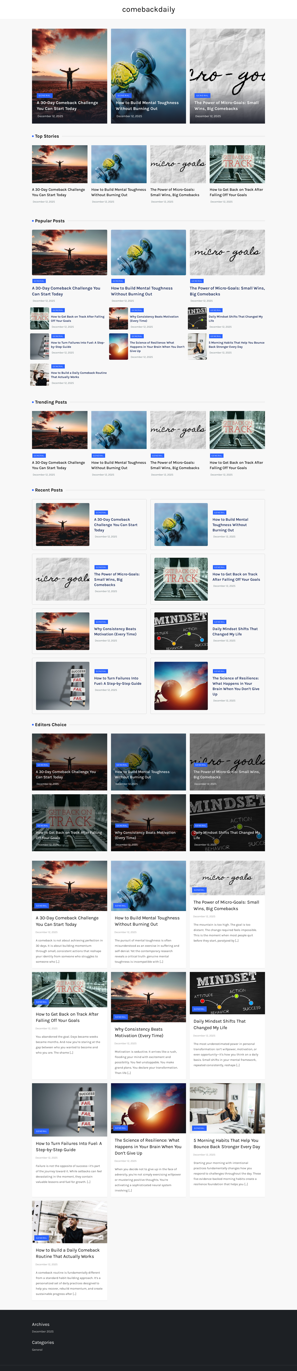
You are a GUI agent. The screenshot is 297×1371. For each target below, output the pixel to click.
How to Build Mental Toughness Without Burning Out (230, 524)
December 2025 (43, 1331)
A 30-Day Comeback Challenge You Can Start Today (116, 524)
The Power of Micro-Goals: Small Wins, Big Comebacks (117, 579)
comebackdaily (148, 9)
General (45, 95)
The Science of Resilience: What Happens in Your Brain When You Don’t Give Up (157, 347)
